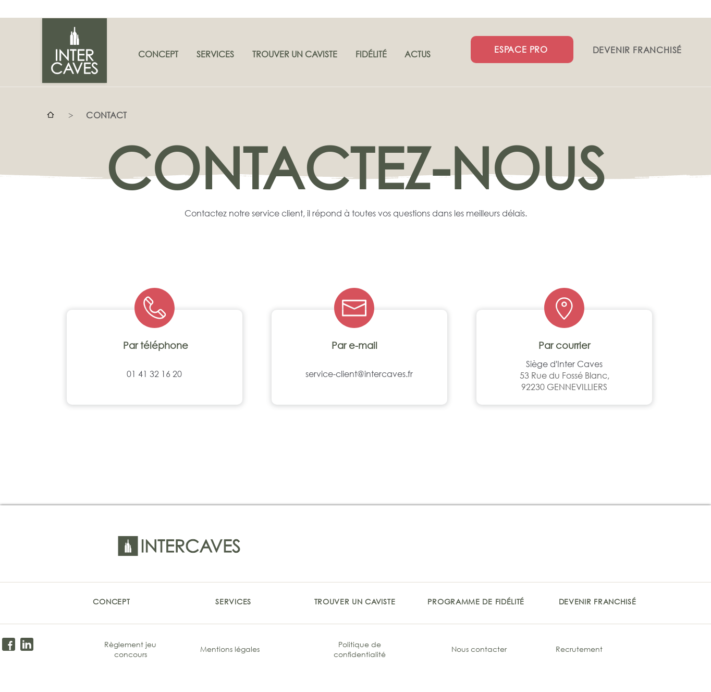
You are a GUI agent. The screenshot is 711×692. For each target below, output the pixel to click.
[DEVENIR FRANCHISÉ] (638, 49)
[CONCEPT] (111, 601)
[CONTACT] (106, 114)
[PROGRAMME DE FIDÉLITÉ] (476, 601)
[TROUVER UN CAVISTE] (354, 601)
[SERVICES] (233, 601)
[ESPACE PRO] (522, 49)
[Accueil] (50, 114)
